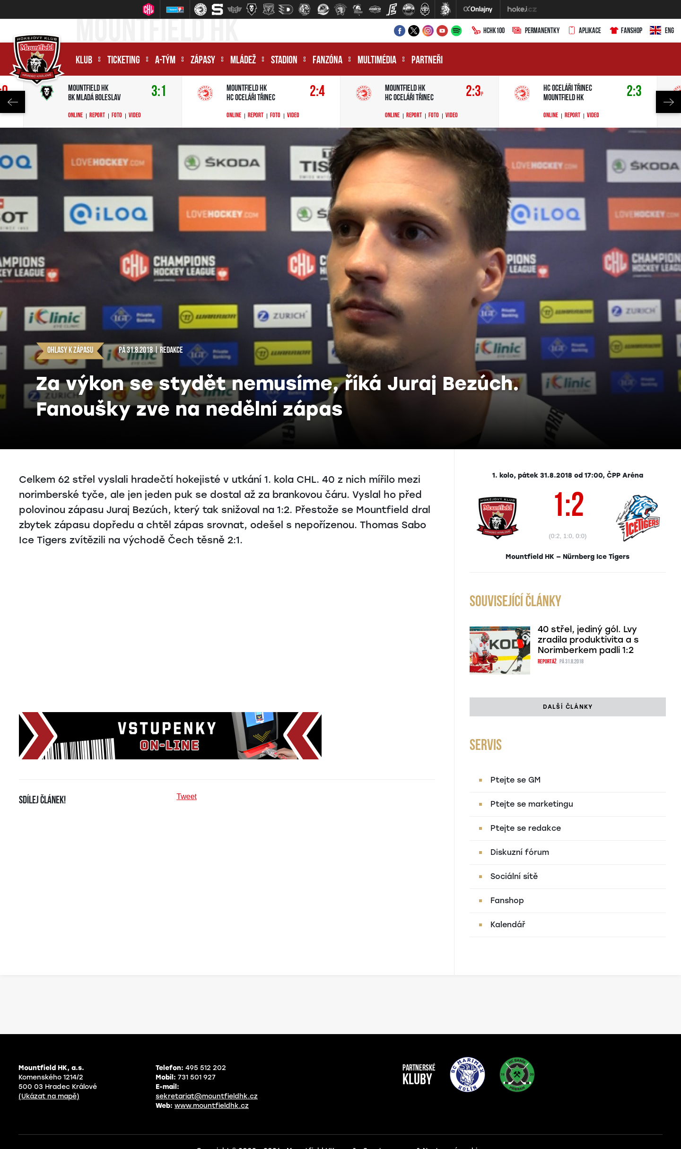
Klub (84, 60)
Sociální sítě (514, 876)
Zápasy (203, 60)
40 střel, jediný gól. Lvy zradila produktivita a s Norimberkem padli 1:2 (588, 639)
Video (135, 116)
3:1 (158, 92)
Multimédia (377, 60)
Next (668, 102)
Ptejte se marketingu (531, 804)
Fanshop (625, 31)
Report (97, 116)
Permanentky (535, 31)
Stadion (284, 60)
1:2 (567, 508)
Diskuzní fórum (519, 852)
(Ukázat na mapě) (48, 1096)
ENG (662, 31)
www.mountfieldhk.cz (212, 1106)
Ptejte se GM (515, 779)
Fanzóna (327, 60)
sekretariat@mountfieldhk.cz (207, 1096)
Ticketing (123, 60)
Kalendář (507, 924)
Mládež (243, 60)
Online (75, 116)
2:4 (317, 92)
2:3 (474, 92)
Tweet (186, 796)
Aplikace (584, 31)
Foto (117, 116)
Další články (568, 707)
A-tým (165, 60)
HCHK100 (488, 31)
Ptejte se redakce (525, 828)
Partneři (427, 60)
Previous (12, 102)
